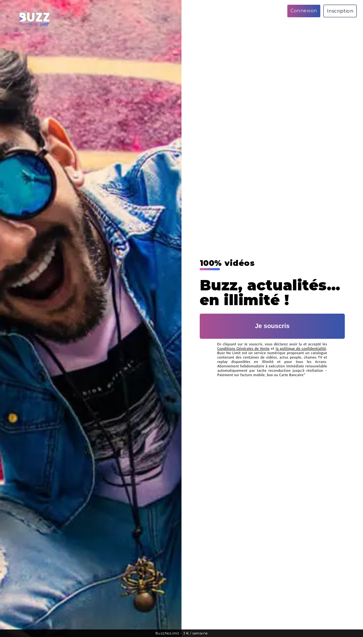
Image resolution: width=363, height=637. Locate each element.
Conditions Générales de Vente (243, 348)
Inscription (340, 11)
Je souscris (272, 325)
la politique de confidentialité (301, 348)
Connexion (303, 11)
